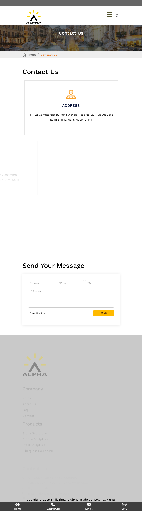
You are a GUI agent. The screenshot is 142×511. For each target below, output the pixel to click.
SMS (124, 508)
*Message (71, 298)
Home (32, 54)
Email (88, 508)
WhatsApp (53, 508)
